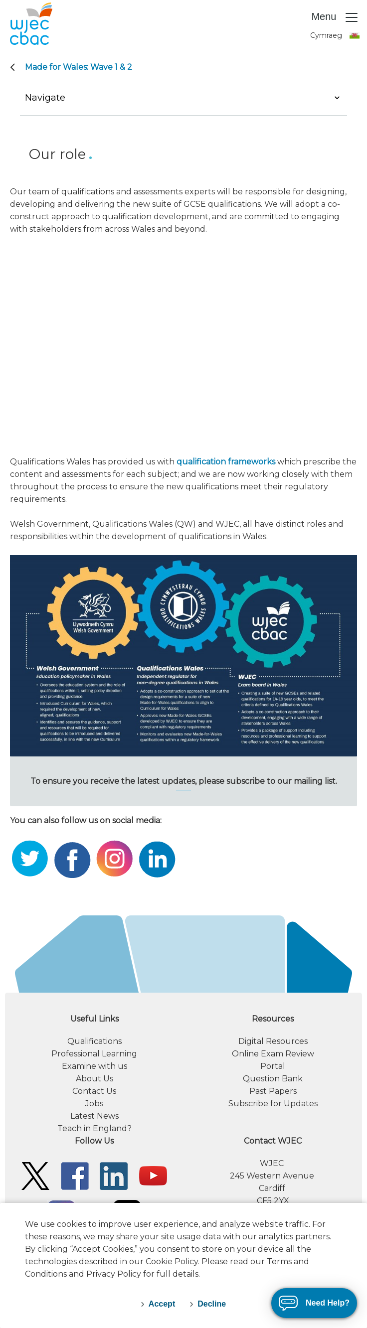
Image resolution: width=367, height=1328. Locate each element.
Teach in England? (94, 1128)
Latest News (94, 1116)
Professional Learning (94, 1053)
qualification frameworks (226, 461)
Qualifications (94, 1041)
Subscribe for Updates (273, 1103)
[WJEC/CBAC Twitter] (35, 1175)
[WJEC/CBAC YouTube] (153, 1175)
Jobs (94, 1103)
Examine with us (94, 1066)
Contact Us (94, 1091)
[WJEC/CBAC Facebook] (75, 1175)
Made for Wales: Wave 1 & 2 (78, 67)
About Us (94, 1078)
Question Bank (273, 1078)
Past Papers (273, 1091)
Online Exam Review (273, 1053)
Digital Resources (273, 1041)
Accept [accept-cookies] (162, 1304)
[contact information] (272, 1171)
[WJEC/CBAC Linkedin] (114, 1175)
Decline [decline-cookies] (211, 1304)
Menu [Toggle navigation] (335, 17)
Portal (272, 1066)
